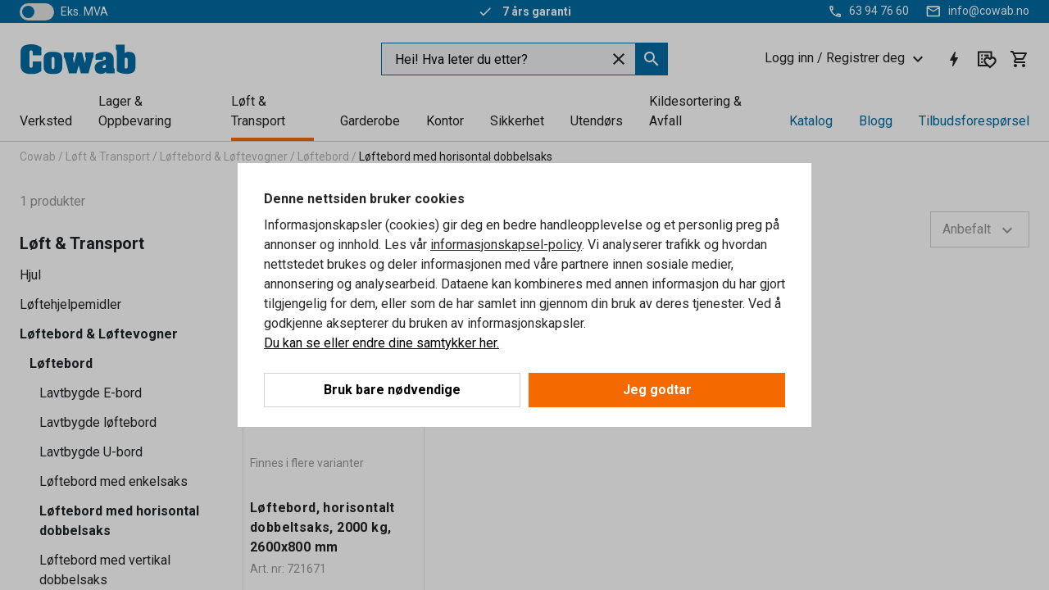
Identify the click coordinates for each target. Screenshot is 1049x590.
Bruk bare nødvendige (392, 389)
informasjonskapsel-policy (506, 244)
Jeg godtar (657, 389)
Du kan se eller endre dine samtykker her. (381, 343)
